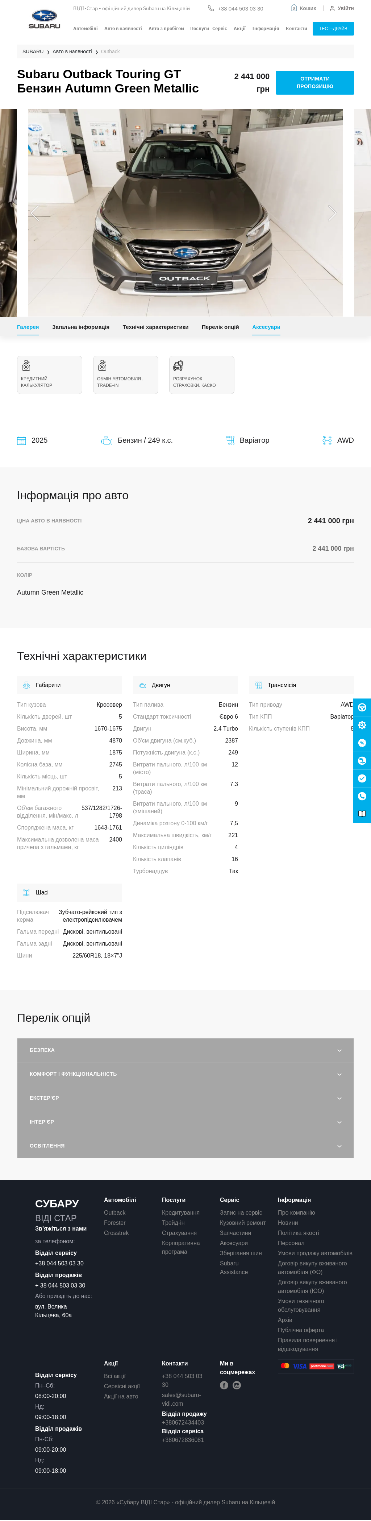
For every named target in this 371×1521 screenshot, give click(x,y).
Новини (288, 1223)
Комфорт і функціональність (73, 1074)
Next (332, 213)
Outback (115, 1213)
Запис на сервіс (241, 1213)
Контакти (296, 28)
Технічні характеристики (156, 327)
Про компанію (296, 1213)
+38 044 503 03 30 (59, 1263)
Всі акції (115, 1376)
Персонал (291, 1243)
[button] (303, 8)
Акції (240, 28)
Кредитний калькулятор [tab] (49, 374)
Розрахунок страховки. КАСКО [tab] (194, 374)
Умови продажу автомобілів (315, 1253)
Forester (115, 1223)
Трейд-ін (173, 1223)
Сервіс (219, 28)
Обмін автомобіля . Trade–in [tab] (120, 374)
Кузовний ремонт (243, 1223)
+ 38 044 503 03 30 (60, 1285)
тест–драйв (333, 28)
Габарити (42, 685)
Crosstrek (116, 1233)
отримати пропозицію (315, 82)
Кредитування (181, 1213)
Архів (285, 1320)
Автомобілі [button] (85, 28)
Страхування (179, 1233)
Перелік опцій (220, 327)
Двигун (154, 685)
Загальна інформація (80, 327)
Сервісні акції (122, 1386)
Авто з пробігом (166, 28)
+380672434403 (183, 1422)
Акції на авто (121, 1396)
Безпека (42, 1050)
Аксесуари (266, 327)
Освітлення (47, 1146)
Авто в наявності (123, 28)
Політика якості (298, 1233)
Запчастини (235, 1233)
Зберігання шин (241, 1253)
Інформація (265, 28)
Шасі (36, 892)
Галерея (28, 327)
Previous (34, 213)
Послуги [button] (199, 28)
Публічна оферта (301, 1330)
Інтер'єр (42, 1122)
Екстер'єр (44, 1098)
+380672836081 (183, 1440)
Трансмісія (275, 685)
